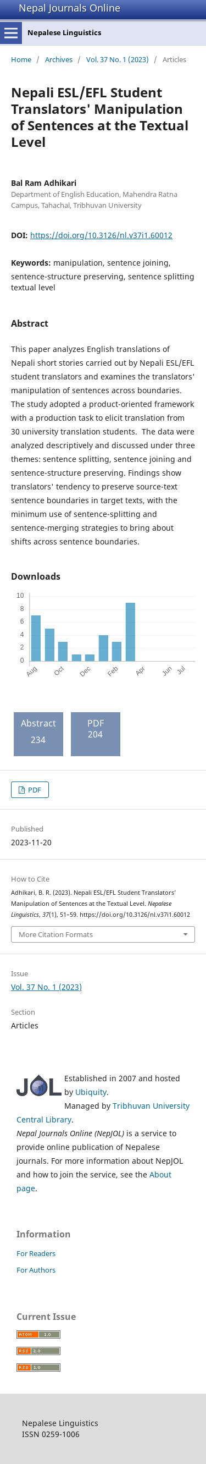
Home (21, 59)
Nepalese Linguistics (64, 32)
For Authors (35, 1270)
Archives (59, 59)
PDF (33, 790)
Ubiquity (91, 1092)
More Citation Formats (56, 934)
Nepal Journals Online (69, 7)
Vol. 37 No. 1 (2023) (117, 59)
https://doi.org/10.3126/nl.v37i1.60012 (101, 235)
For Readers (35, 1253)
